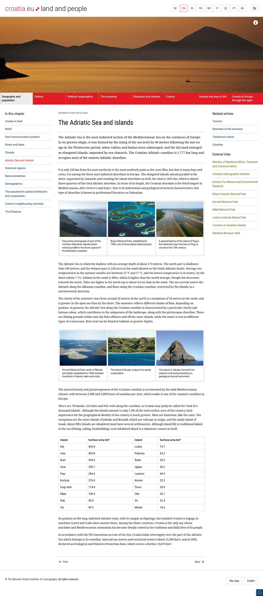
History (39, 96)
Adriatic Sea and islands (19, 160)
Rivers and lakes (14, 144)
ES (192, 8)
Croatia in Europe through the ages (242, 98)
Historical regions (15, 168)
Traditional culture (223, 137)
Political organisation (80, 96)
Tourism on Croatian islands (229, 225)
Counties (218, 144)
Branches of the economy (228, 129)
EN (183, 8)
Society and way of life (212, 96)
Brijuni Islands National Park (229, 194)
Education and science (146, 96)
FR (200, 8)
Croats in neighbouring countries (24, 203)
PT (234, 8)
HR (209, 8)
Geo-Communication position (22, 137)
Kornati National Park (225, 202)
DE (175, 8)
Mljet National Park (224, 209)
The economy (108, 96)
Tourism (217, 121)
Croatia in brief (13, 121)
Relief (8, 129)
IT (217, 8)
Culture (170, 96)
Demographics (13, 184)
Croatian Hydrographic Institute (231, 174)
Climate (9, 152)
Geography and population (11, 98)
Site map (234, 581)
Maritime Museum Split (226, 233)
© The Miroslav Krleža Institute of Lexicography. (31, 579)
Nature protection (15, 176)
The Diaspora (13, 211)
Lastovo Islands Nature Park (229, 217)
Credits (251, 581)
